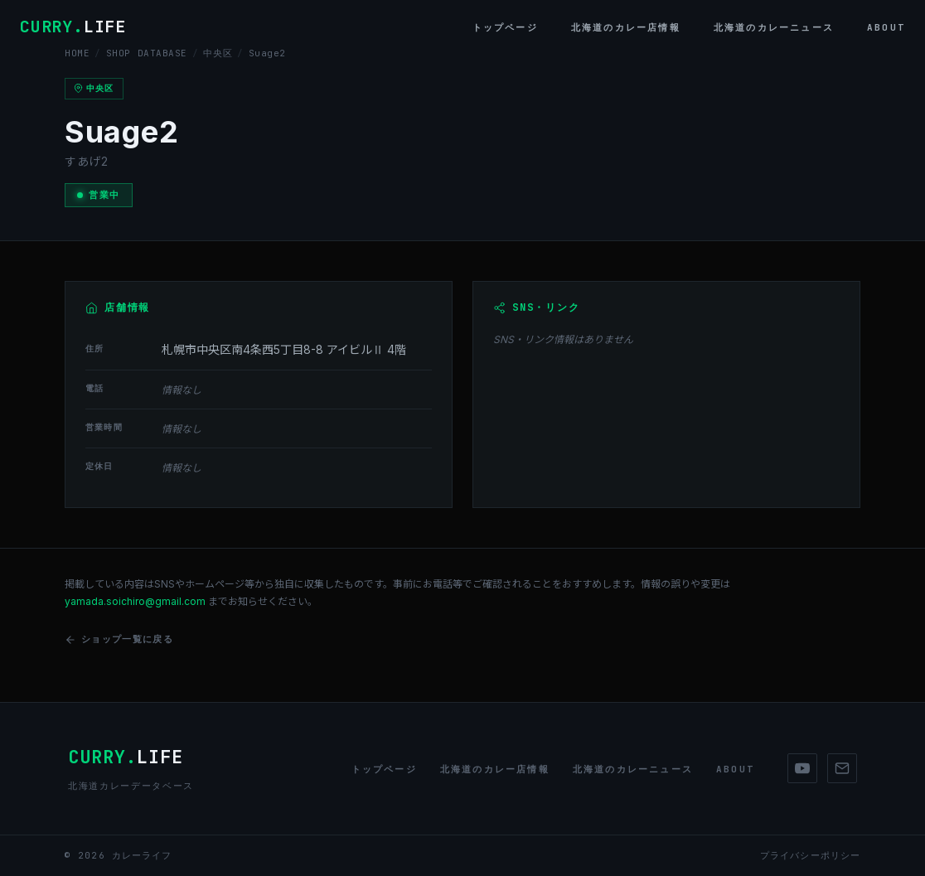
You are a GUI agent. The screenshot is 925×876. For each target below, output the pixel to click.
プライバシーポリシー (810, 855)
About (886, 27)
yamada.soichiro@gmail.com (135, 601)
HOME (77, 53)
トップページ (505, 27)
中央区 (217, 53)
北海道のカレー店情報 (625, 27)
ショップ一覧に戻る (119, 639)
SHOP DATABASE (146, 53)
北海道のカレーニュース (774, 27)
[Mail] (842, 768)
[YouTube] (802, 768)
